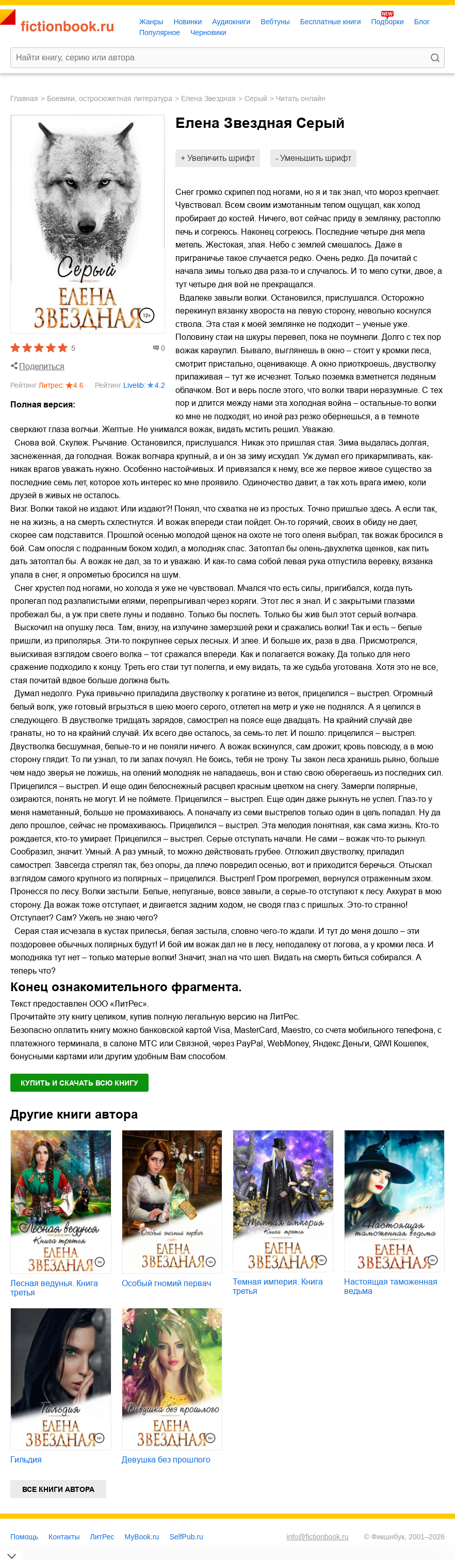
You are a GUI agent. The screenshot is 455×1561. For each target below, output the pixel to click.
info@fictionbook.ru (317, 1537)
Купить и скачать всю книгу (79, 1083)
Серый (256, 98)
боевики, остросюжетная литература (109, 98)
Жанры (151, 22)
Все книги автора (58, 1489)
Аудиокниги (231, 22)
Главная (24, 98)
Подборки (387, 22)
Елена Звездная (208, 98)
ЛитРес (102, 1537)
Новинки (187, 22)
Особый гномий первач (166, 1283)
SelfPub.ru (186, 1537)
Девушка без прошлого (166, 1459)
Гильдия (26, 1459)
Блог (422, 22)
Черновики (208, 32)
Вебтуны (275, 22)
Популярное (159, 32)
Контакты (63, 1537)
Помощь (24, 1537)
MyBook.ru (142, 1537)
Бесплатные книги (330, 22)
